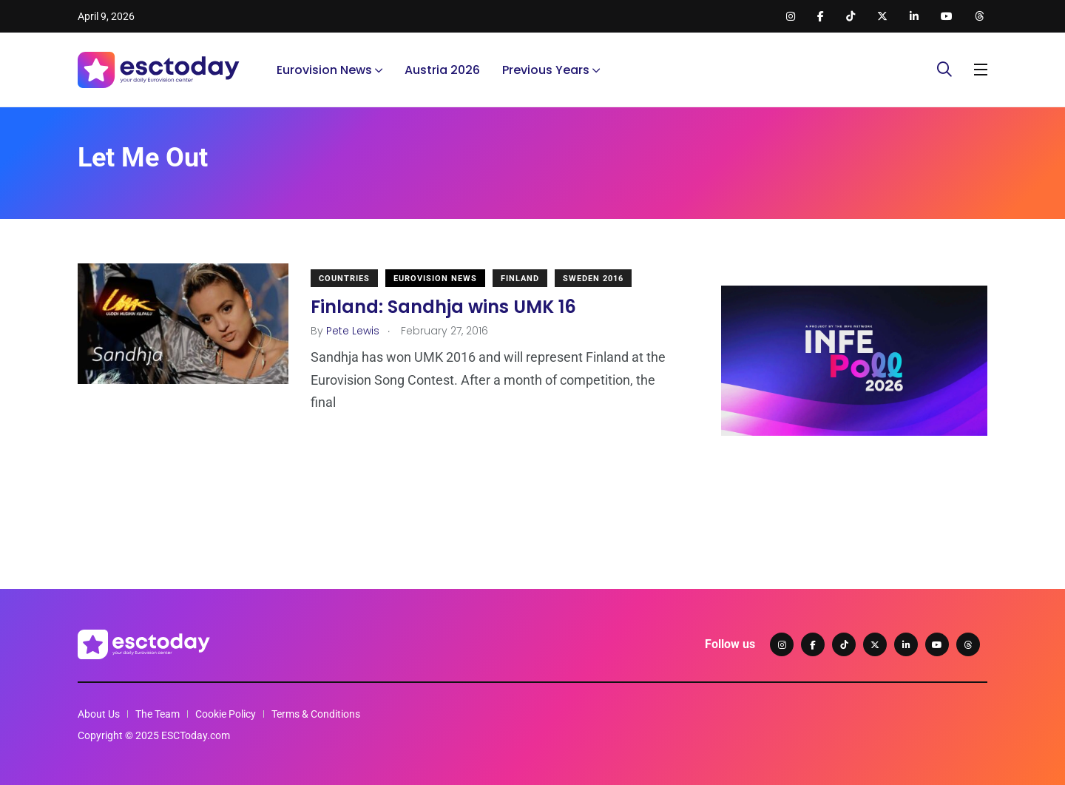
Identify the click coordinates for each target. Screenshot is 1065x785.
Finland (520, 278)
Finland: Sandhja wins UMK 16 (443, 306)
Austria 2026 (442, 69)
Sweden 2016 (593, 278)
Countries (344, 278)
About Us (99, 714)
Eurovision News (324, 69)
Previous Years (545, 69)
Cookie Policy (225, 714)
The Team (157, 714)
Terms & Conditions (315, 714)
